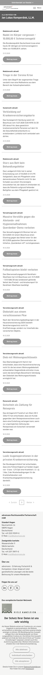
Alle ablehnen (21, 650)
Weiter (29, 502)
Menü (37, 8)
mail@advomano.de (16, 536)
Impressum (30, 669)
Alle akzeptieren (22, 661)
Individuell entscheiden (22, 655)
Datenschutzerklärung (32, 667)
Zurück (14, 502)
